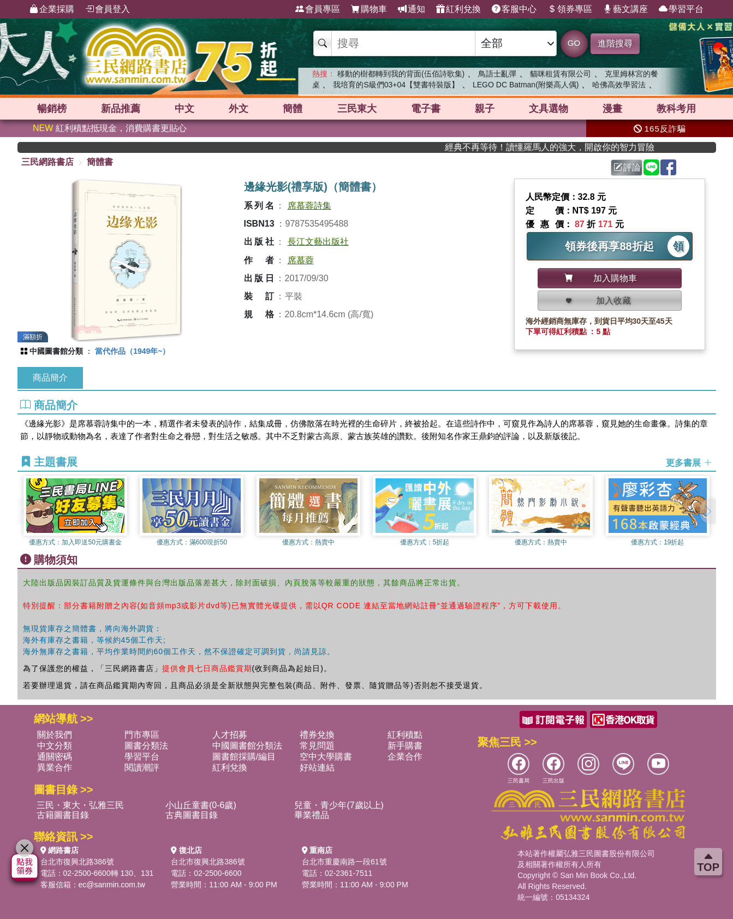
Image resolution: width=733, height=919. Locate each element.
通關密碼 (54, 756)
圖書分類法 (146, 745)
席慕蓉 (301, 260)
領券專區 (569, 9)
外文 (238, 108)
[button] (708, 511)
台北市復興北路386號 (77, 861)
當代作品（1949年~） (132, 351)
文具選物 (548, 108)
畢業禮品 (311, 815)
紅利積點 (405, 734)
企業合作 (405, 756)
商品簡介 (50, 377)
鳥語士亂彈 (497, 73)
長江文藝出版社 (318, 241)
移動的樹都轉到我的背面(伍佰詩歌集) (400, 73)
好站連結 (317, 767)
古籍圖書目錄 (63, 815)
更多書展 (689, 462)
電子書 (425, 108)
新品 (120, 108)
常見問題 (317, 745)
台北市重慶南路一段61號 (344, 861)
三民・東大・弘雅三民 (80, 805)
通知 (411, 9)
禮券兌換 (317, 734)
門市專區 (141, 734)
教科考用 (676, 108)
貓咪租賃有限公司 (560, 73)
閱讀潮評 (141, 767)
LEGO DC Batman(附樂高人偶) (526, 84)
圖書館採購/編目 (244, 756)
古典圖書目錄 (191, 815)
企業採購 (51, 9)
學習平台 (681, 9)
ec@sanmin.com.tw (112, 884)
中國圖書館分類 (56, 351)
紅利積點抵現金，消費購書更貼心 (110, 128)
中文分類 (54, 745)
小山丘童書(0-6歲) (200, 805)
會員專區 (317, 9)
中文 (184, 108)
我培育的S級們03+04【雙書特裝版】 (396, 84)
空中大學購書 (326, 756)
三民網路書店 (47, 162)
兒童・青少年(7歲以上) (339, 805)
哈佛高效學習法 (619, 84)
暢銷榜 (52, 108)
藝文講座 (625, 9)
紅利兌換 (458, 9)
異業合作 (54, 767)
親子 (484, 108)
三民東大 (357, 108)
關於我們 (54, 734)
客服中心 (514, 9)
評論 (627, 167)
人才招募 (229, 734)
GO (574, 43)
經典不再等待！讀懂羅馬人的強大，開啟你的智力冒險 (571, 147)
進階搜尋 (615, 43)
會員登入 (107, 9)
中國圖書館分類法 (247, 745)
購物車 (369, 9)
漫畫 (612, 108)
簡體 (292, 108)
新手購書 (405, 745)
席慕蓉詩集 (309, 205)
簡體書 (100, 162)
